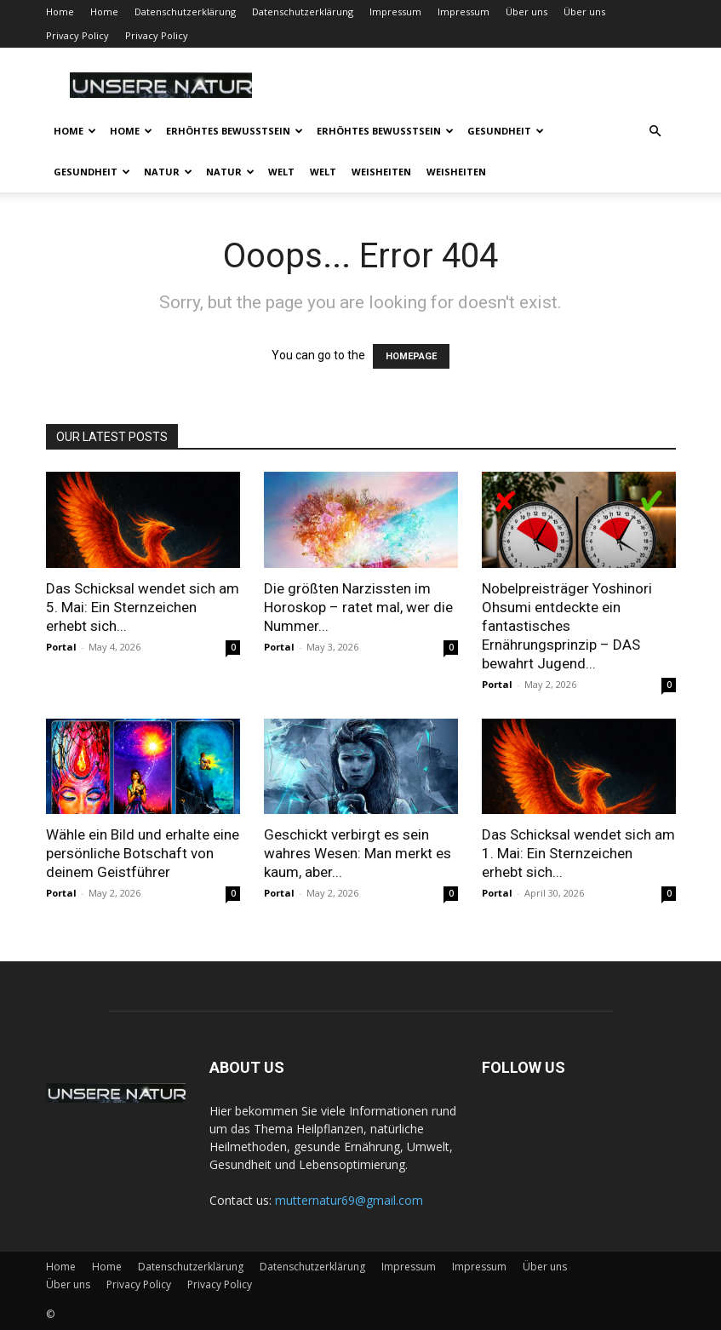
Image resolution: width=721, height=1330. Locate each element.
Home (60, 11)
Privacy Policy (77, 35)
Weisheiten (381, 171)
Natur (168, 171)
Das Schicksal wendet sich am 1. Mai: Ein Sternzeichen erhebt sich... (578, 853)
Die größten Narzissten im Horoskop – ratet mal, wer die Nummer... (358, 607)
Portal (61, 646)
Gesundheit (505, 130)
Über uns (526, 11)
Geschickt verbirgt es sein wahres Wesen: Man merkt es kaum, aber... (357, 853)
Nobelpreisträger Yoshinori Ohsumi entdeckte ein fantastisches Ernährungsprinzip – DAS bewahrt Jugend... (567, 626)
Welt (281, 171)
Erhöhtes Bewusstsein (234, 130)
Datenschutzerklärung (185, 11)
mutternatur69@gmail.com (349, 1200)
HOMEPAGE (411, 356)
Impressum (395, 11)
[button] (655, 131)
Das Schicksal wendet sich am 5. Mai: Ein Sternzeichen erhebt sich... (142, 607)
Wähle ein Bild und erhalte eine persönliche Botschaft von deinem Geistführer (142, 853)
